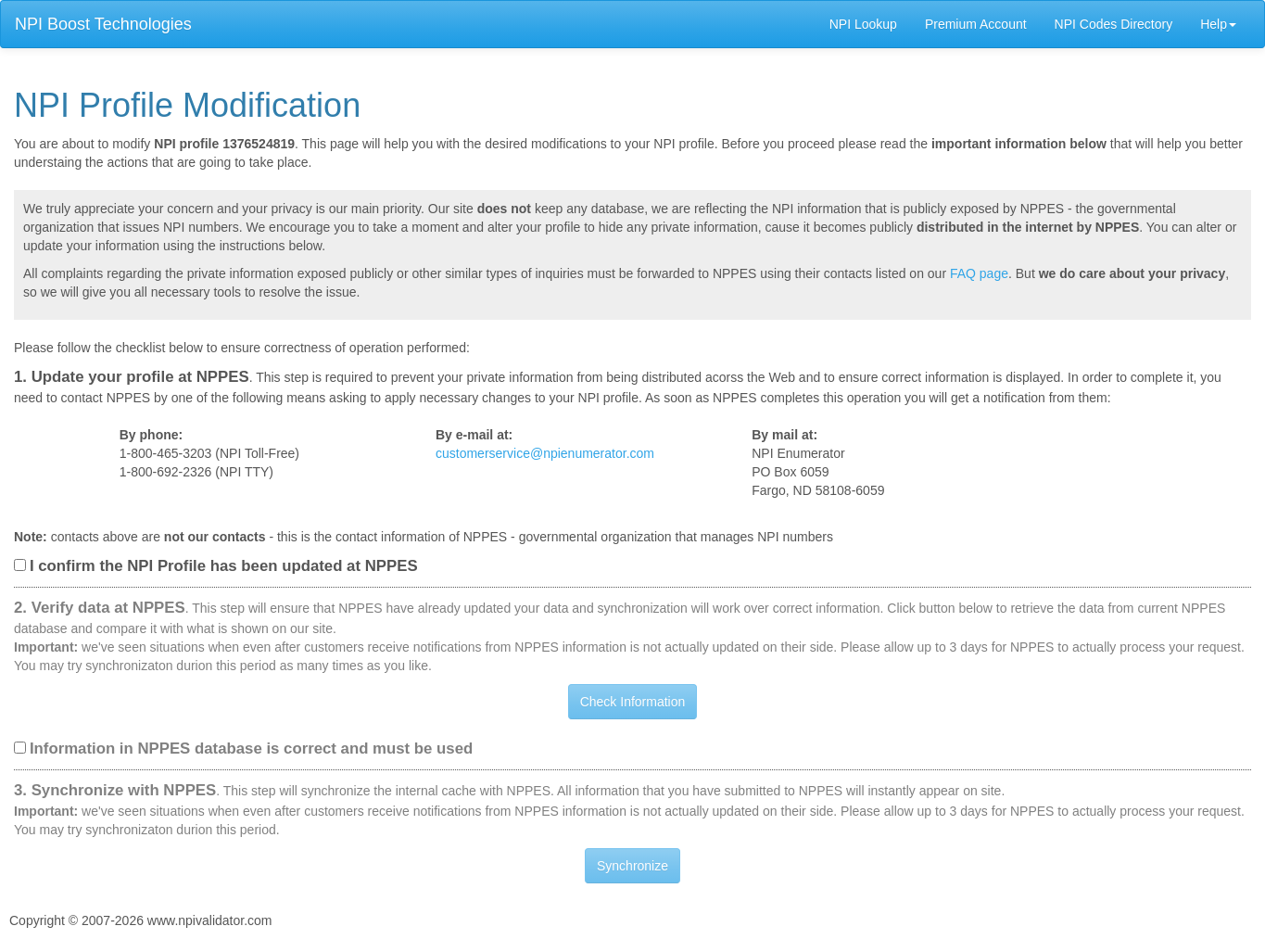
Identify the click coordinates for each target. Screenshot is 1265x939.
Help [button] (1218, 24)
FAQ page (979, 273)
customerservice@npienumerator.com (545, 453)
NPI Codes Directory (1114, 24)
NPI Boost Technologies (103, 24)
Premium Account (976, 24)
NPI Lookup (863, 24)
